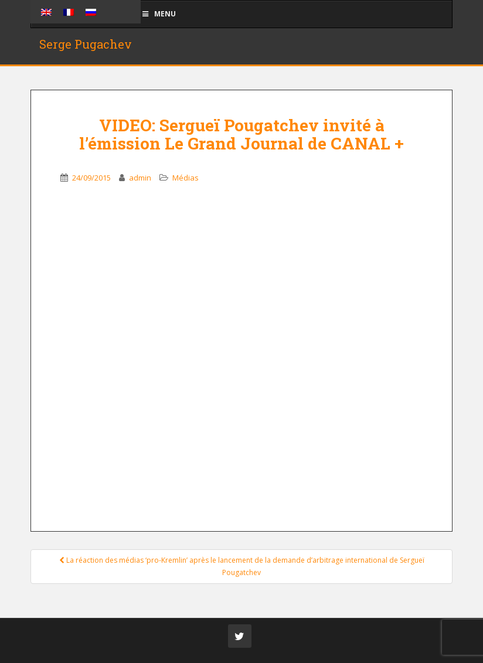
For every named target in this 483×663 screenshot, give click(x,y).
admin (140, 177)
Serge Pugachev (85, 44)
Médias (185, 177)
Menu (158, 14)
